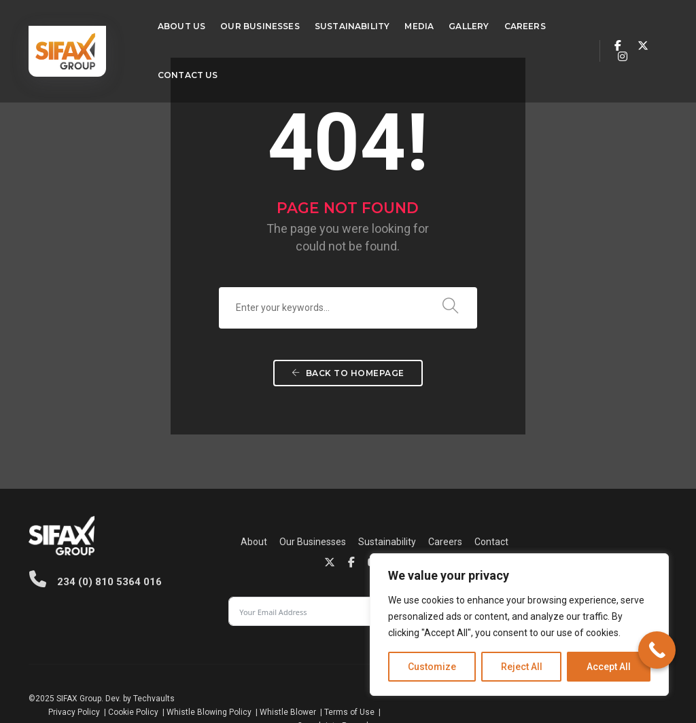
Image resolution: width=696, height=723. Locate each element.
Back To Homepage (348, 407)
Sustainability (335, 24)
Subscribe (620, 551)
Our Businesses (243, 24)
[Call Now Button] (657, 650)
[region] (519, 624)
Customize (432, 666)
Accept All (609, 666)
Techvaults (154, 675)
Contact (285, 560)
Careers (508, 24)
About (183, 544)
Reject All (521, 666)
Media (402, 24)
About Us (164, 24)
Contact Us (171, 73)
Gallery (452, 24)
